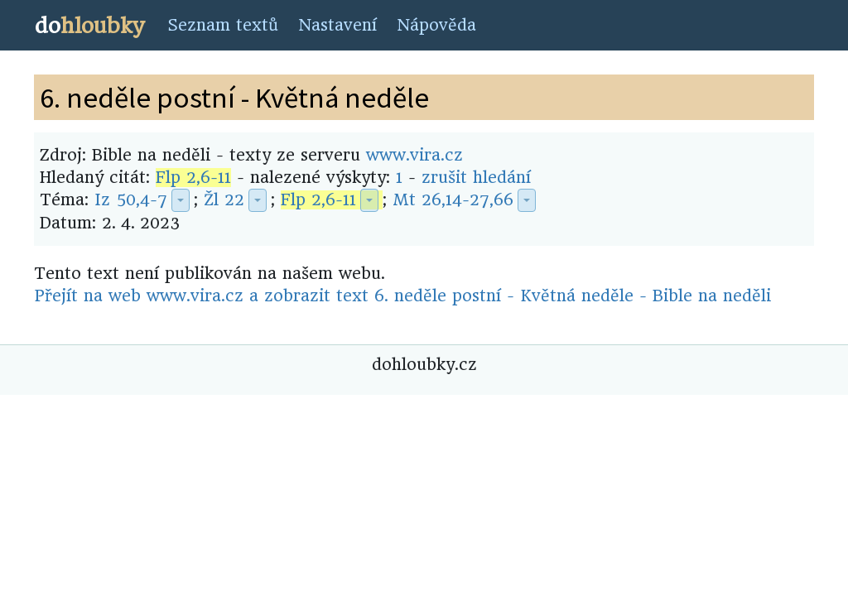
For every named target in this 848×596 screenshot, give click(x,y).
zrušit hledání (476, 177)
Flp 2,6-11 (193, 177)
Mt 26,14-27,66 (453, 199)
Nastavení (337, 25)
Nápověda (436, 25)
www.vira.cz (414, 155)
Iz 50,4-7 (130, 199)
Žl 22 (224, 199)
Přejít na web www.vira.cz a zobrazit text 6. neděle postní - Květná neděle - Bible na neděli (402, 295)
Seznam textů (222, 25)
